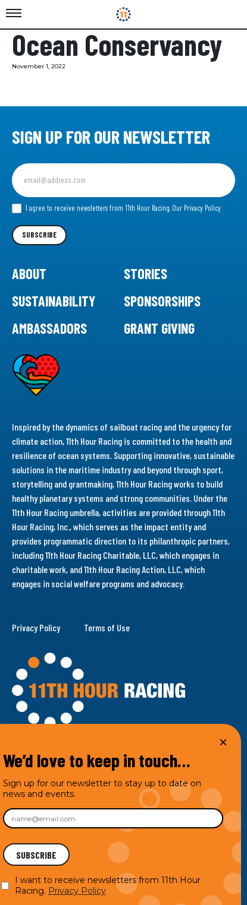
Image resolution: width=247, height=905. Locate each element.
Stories (145, 273)
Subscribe (39, 234)
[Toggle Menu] (13, 13)
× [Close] (223, 742)
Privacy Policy (36, 627)
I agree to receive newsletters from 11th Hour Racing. (116, 208)
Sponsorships (162, 300)
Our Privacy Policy (196, 208)
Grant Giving (159, 328)
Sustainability (53, 300)
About (29, 273)
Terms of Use (107, 627)
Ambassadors (49, 328)
